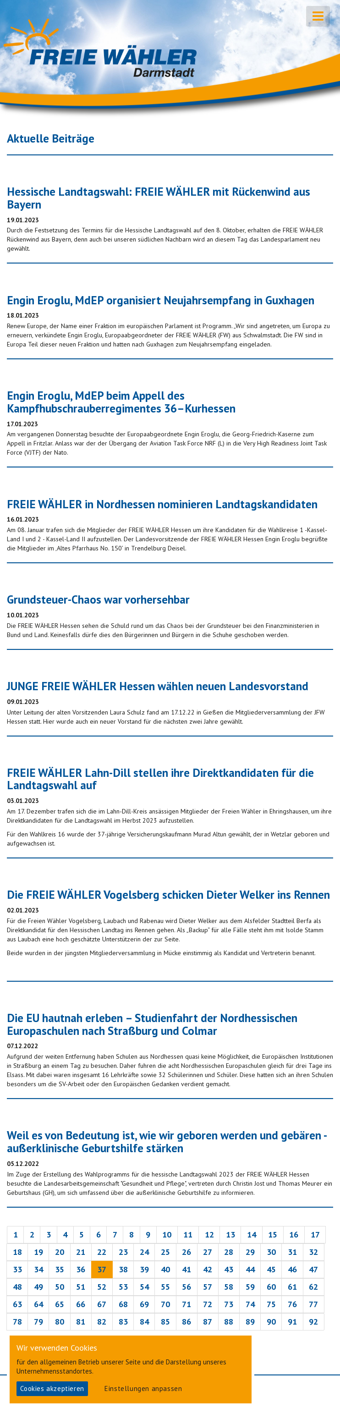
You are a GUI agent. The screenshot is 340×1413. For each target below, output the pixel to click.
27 (207, 1252)
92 (313, 1321)
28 (228, 1252)
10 (166, 1234)
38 (123, 1269)
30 (271, 1252)
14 (251, 1234)
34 (38, 1269)
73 (228, 1304)
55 (165, 1286)
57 (207, 1286)
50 (59, 1286)
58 (228, 1286)
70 (165, 1304)
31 (292, 1252)
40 (165, 1269)
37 (101, 1269)
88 (228, 1321)
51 (80, 1286)
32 (313, 1252)
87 (207, 1321)
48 (17, 1286)
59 (250, 1286)
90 (271, 1321)
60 (271, 1286)
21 (80, 1252)
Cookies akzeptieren (52, 1388)
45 (271, 1269)
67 (101, 1304)
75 (271, 1304)
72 (207, 1304)
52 (101, 1286)
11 (187, 1234)
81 (80, 1321)
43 (228, 1269)
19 (38, 1252)
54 (144, 1286)
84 (144, 1321)
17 (315, 1234)
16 (293, 1234)
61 (292, 1286)
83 (123, 1321)
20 (59, 1252)
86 (186, 1321)
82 (101, 1321)
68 (123, 1304)
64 (38, 1304)
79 (38, 1321)
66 (80, 1304)
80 (59, 1321)
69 (144, 1304)
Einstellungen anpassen (143, 1388)
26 (186, 1252)
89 (250, 1321)
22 (101, 1252)
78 (17, 1321)
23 (123, 1252)
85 (165, 1321)
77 (313, 1304)
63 (17, 1304)
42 (207, 1269)
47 (313, 1269)
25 (165, 1252)
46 (292, 1269)
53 (123, 1286)
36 (80, 1269)
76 (292, 1304)
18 (17, 1252)
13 (230, 1234)
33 (17, 1269)
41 (186, 1269)
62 (313, 1286)
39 (144, 1269)
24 (144, 1252)
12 (209, 1234)
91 (292, 1321)
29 (250, 1252)
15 (272, 1234)
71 (186, 1304)
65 (59, 1304)
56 (186, 1286)
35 (59, 1269)
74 (250, 1304)
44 (250, 1269)
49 (38, 1286)
